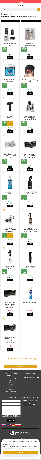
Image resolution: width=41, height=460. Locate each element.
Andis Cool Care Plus (30, 306)
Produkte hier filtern (31, 21)
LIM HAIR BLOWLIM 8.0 (9, 117)
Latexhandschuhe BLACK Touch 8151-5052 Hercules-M (10, 343)
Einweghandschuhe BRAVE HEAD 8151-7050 (9, 157)
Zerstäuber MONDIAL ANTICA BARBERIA (10, 232)
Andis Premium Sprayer (10, 269)
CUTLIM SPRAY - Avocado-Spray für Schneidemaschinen (30, 118)
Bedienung (11, 388)
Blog (11, 384)
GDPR (11, 397)
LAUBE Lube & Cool (10, 194)
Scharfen (11, 386)
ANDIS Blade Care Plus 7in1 (10, 81)
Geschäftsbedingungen (11, 395)
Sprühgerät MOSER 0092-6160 (30, 194)
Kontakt (11, 391)
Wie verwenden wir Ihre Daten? (31, 373)
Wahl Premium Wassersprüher (30, 269)
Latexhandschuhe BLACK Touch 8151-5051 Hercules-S (10, 308)
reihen (10, 21)
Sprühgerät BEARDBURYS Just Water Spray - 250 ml (30, 232)
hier (36, 448)
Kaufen (10, 57)
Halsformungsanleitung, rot (30, 81)
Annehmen (20, 452)
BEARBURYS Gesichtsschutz (30, 44)
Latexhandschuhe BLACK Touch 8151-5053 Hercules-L (30, 157)
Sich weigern (20, 455)
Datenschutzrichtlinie (6, 420)
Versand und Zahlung (11, 382)
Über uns (11, 393)
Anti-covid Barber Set (10, 44)
